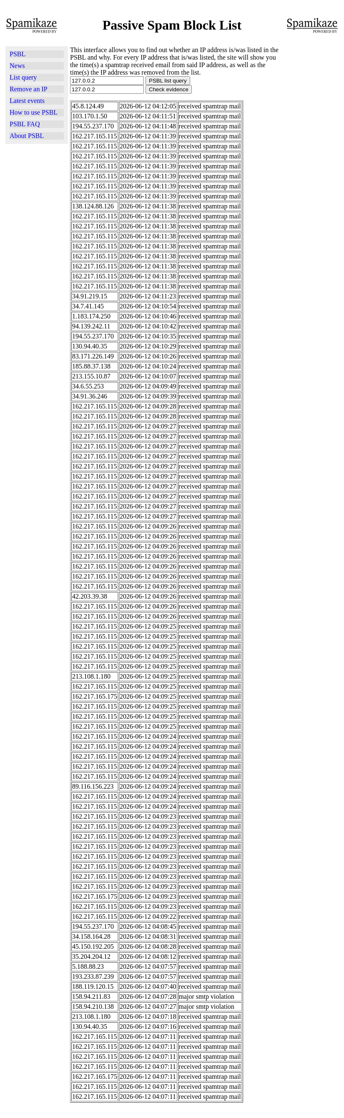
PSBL (17, 54)
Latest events (27, 100)
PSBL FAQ (25, 124)
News (17, 65)
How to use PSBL (34, 112)
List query (23, 77)
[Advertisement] (311, 139)
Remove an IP (29, 89)
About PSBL (27, 135)
